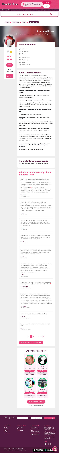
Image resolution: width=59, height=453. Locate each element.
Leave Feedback (9, 75)
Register (47, 2)
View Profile (29, 372)
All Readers (16, 22)
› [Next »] (43, 336)
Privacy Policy (34, 427)
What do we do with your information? (35, 433)
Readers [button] (4, 9)
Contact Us (20, 427)
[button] (29, 14)
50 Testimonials (9, 70)
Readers (6, 430)
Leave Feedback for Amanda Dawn (31, 342)
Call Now (9, 65)
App (17, 9)
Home (7, 22)
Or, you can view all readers (36, 405)
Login (46, 6)
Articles (39, 9)
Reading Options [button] (23, 9)
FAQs (18, 428)
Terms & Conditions (35, 431)
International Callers (16, 450)
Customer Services (52, 9)
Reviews (44, 9)
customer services (51, 434)
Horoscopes (7, 433)
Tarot (24, 22)
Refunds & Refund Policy (35, 429)
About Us (6, 428)
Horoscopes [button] (33, 9)
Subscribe (49, 418)
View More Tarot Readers (36, 402)
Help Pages (20, 430)
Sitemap (24, 450)
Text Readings (11, 9)
